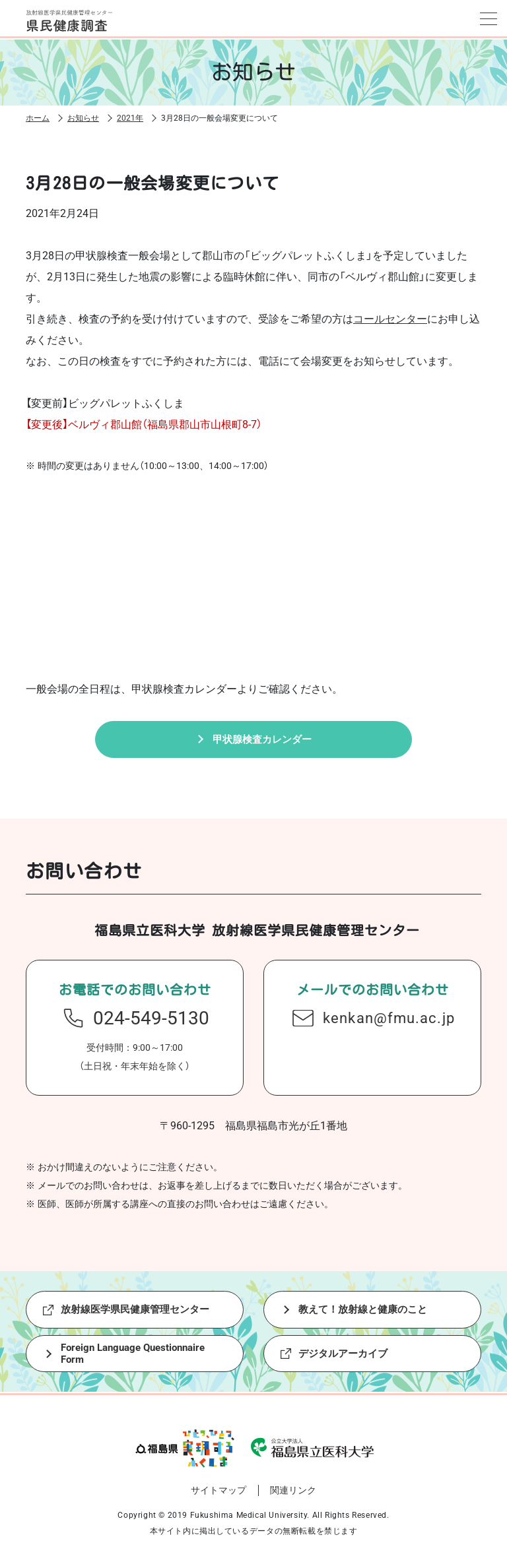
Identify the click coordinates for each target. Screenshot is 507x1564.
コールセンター (390, 317)
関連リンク (293, 1495)
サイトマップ (218, 1495)
